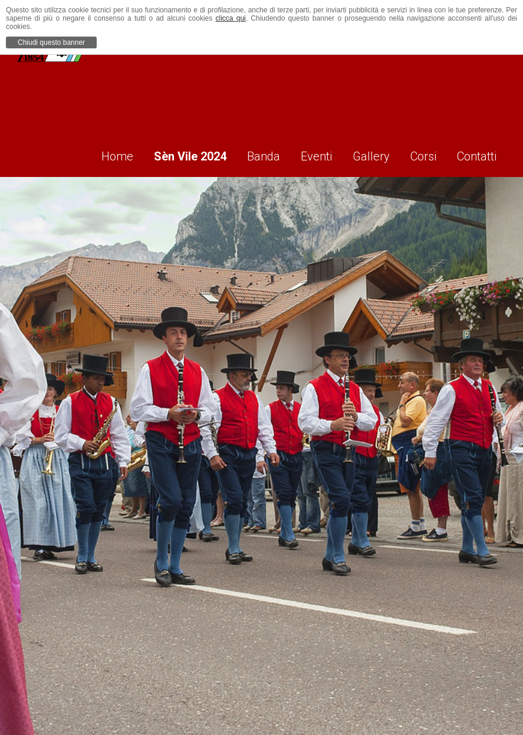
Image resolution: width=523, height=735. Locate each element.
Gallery (365, 154)
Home (95, 154)
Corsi (422, 154)
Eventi (306, 154)
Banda (249, 154)
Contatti (479, 154)
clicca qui (231, 18)
